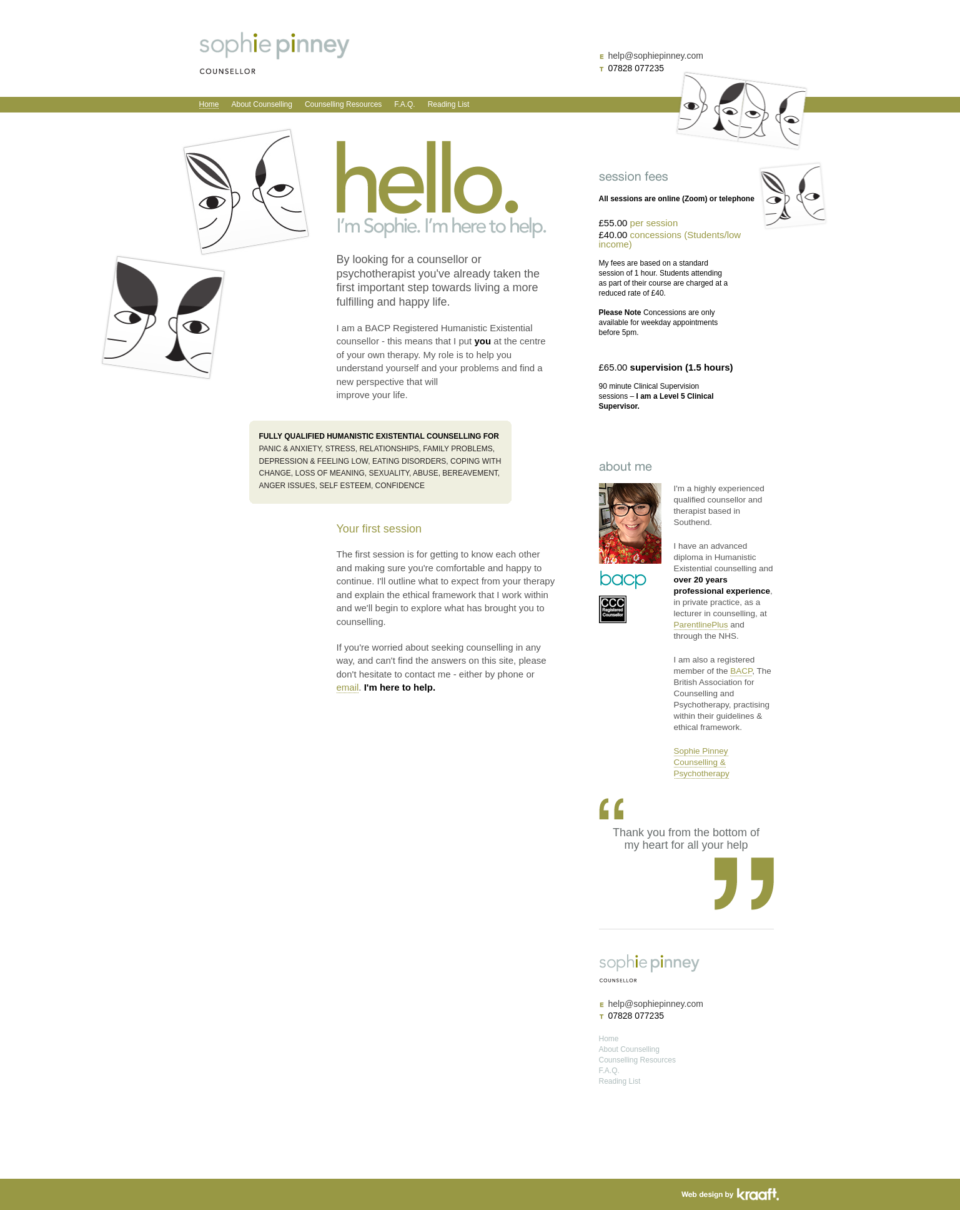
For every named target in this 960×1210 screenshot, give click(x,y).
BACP (741, 671)
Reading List (449, 104)
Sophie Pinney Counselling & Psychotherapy (702, 762)
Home (209, 104)
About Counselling (262, 104)
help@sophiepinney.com (655, 56)
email (348, 687)
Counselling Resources (343, 104)
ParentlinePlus (701, 624)
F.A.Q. (404, 104)
